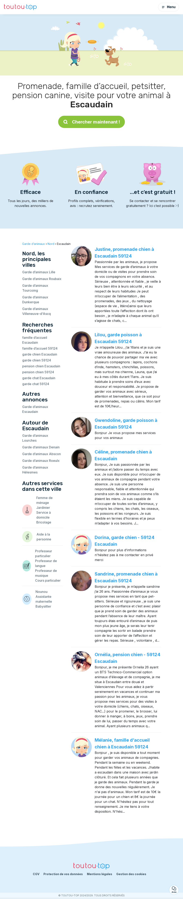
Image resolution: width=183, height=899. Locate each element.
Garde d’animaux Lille (38, 272)
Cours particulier (48, 580)
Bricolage (43, 522)
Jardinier (43, 508)
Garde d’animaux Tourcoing (35, 287)
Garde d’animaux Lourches (35, 437)
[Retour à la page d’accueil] (20, 7)
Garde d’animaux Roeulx (41, 461)
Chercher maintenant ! (91, 121)
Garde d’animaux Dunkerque (35, 299)
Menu (168, 7)
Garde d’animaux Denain (41, 447)
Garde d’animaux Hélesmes (35, 469)
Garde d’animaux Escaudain (35, 409)
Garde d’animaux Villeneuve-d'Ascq (36, 311)
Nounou (41, 592)
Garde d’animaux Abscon (41, 454)
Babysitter (43, 606)
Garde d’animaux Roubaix (41, 279)
